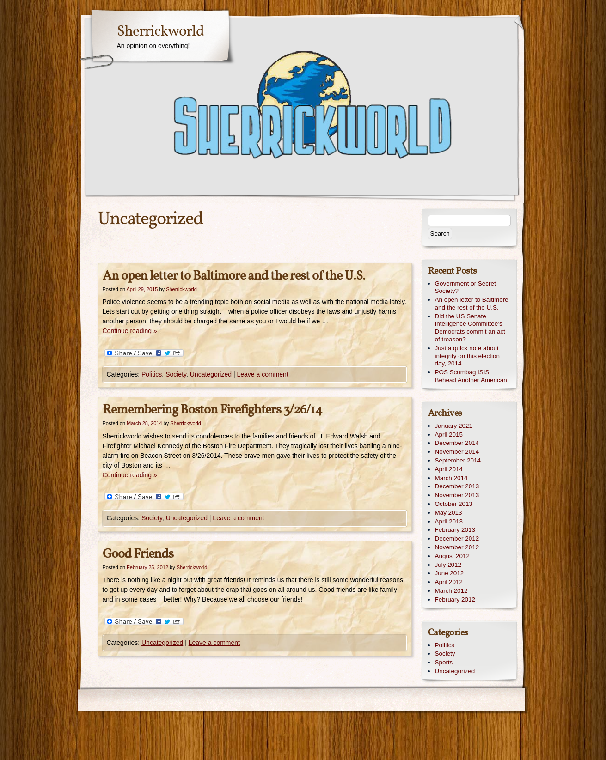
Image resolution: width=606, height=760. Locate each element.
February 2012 (455, 599)
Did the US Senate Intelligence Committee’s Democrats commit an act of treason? (470, 328)
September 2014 (458, 460)
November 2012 (457, 547)
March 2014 (451, 477)
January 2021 (453, 425)
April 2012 (449, 581)
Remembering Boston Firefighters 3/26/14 (212, 410)
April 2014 (449, 469)
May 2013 (448, 512)
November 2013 (457, 495)
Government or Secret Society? (465, 287)
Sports (444, 662)
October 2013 (453, 503)
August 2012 (452, 556)
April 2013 (449, 521)
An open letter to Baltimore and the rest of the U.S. (234, 276)
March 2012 (451, 590)
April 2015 (449, 434)
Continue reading (130, 330)
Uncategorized (211, 374)
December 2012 (457, 538)
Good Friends (138, 554)
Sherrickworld (160, 32)
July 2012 (448, 564)
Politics (151, 374)
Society (175, 374)
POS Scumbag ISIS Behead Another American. (472, 376)
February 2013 (455, 529)
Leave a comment (262, 374)
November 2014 (457, 451)
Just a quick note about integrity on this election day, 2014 (467, 356)
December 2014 (457, 442)
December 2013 (457, 486)
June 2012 (449, 573)
